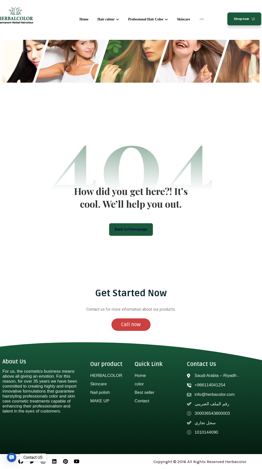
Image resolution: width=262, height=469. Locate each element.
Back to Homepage (131, 229)
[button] (11, 457)
